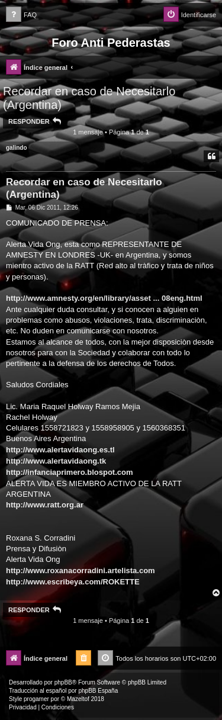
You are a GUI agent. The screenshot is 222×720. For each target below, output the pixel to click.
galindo (16, 147)
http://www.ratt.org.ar (44, 504)
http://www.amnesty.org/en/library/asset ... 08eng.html (104, 298)
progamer (36, 699)
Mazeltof (78, 699)
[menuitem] (21, 15)
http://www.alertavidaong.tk (56, 461)
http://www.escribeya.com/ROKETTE (73, 581)
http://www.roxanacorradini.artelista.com (80, 570)
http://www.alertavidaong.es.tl (60, 449)
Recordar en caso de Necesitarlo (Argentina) (89, 98)
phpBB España (98, 690)
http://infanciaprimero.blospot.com (69, 472)
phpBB (63, 682)
